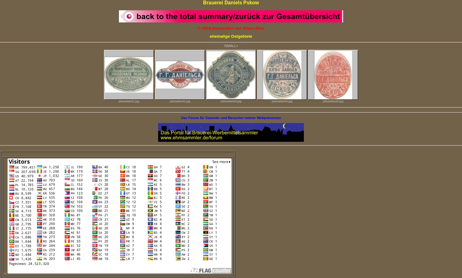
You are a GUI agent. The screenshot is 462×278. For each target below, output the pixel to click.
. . (118, 272)
